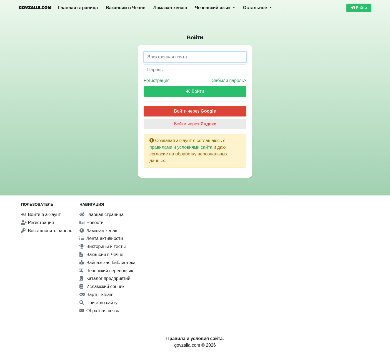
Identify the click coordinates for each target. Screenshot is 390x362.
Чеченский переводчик (106, 270)
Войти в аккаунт (41, 214)
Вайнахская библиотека (107, 262)
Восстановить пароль (46, 230)
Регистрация (157, 80)
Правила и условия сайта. (195, 338)
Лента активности (101, 238)
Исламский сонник (101, 286)
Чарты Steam (96, 294)
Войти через (195, 111)
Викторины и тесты (102, 246)
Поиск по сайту (98, 302)
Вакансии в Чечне (125, 7)
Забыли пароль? (229, 80)
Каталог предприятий (104, 278)
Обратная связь (99, 310)
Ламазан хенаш (170, 7)
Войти (359, 8)
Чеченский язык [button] (213, 7)
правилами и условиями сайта (180, 147)
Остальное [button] (255, 7)
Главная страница (78, 7)
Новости (91, 222)
